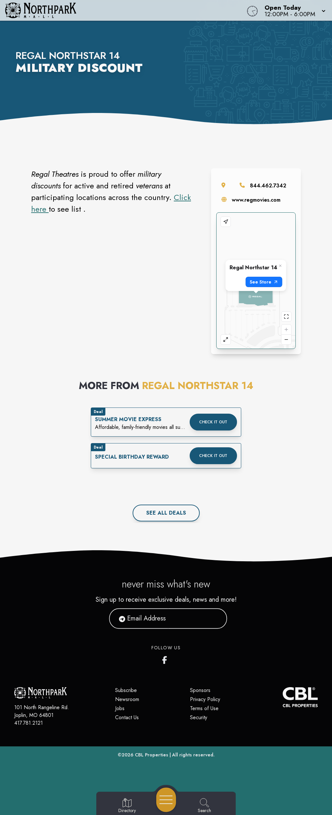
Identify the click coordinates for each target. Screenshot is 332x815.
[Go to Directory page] (127, 806)
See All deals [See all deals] (166, 513)
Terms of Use (204, 708)
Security (198, 717)
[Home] (125, 10)
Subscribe (126, 690)
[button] (293, 10)
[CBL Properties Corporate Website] (283, 697)
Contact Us (127, 717)
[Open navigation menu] (166, 800)
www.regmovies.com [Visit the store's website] (256, 200)
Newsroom (127, 699)
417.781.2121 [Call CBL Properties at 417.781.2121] (28, 723)
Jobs (119, 708)
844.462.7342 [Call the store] (268, 185)
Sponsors (200, 690)
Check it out (213, 422)
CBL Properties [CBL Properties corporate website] (151, 755)
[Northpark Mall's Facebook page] (166, 658)
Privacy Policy (205, 699)
